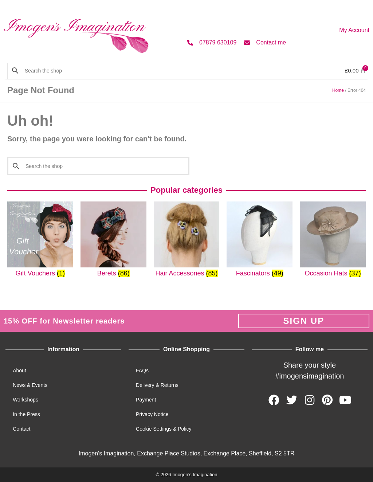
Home (338, 90)
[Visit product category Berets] (113, 239)
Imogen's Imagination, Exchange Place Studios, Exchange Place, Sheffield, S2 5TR (186, 453)
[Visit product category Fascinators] (259, 239)
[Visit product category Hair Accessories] (187, 239)
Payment (146, 400)
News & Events (30, 385)
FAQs (142, 370)
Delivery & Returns (157, 385)
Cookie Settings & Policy (164, 429)
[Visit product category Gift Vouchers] (40, 239)
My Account (354, 30)
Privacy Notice (152, 414)
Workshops (25, 400)
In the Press (26, 414)
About (19, 370)
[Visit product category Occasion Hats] (333, 239)
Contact (21, 429)
